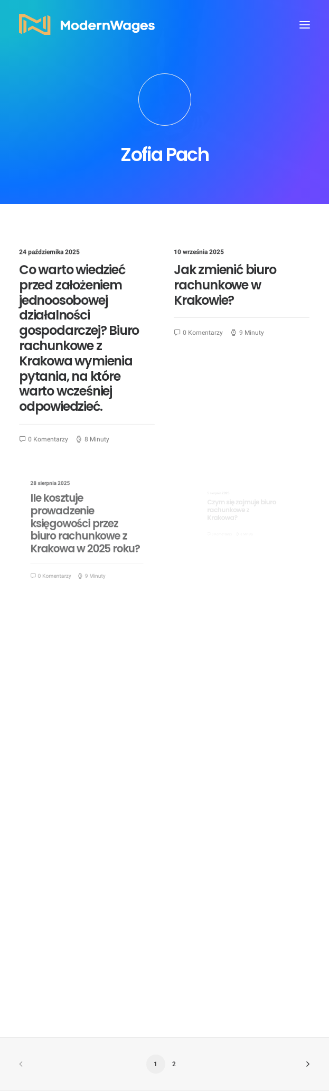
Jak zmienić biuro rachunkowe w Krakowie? (225, 285)
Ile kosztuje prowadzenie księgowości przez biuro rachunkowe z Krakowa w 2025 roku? (86, 524)
